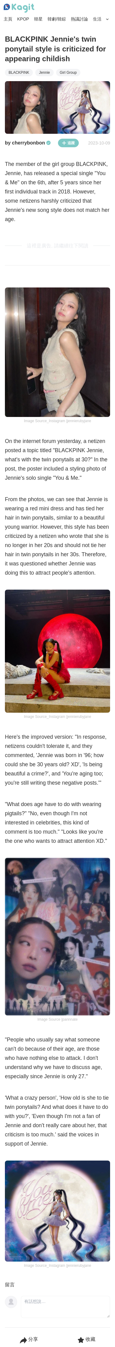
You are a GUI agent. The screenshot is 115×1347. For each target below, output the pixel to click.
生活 (97, 19)
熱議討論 (79, 19)
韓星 (38, 19)
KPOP (23, 19)
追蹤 (68, 143)
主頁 (8, 19)
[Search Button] (107, 19)
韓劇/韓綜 (57, 19)
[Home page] (19, 8)
